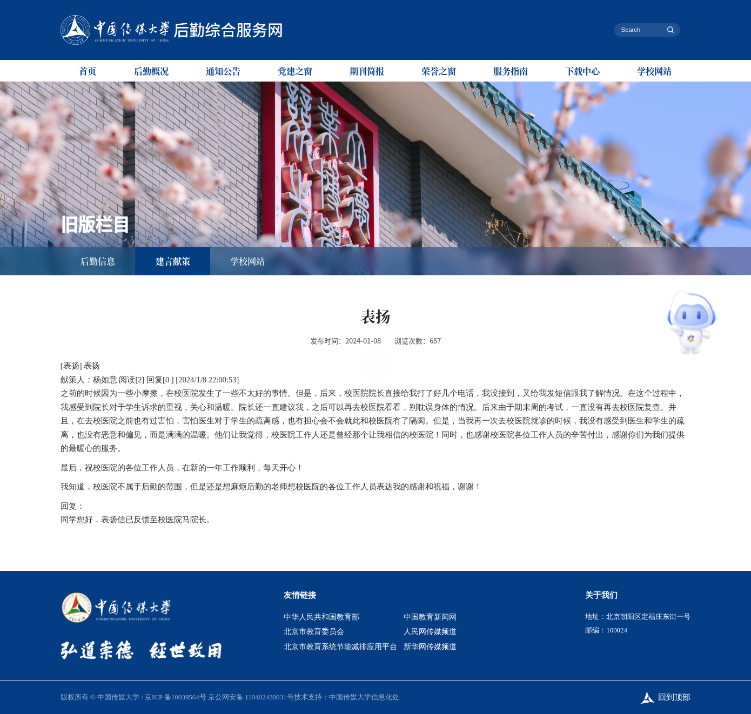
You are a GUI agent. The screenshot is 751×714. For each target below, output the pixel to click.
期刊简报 (367, 70)
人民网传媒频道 (430, 632)
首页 (87, 70)
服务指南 (510, 70)
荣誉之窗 (438, 70)
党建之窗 (295, 70)
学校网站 (654, 70)
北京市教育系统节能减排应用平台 (340, 647)
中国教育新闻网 (430, 617)
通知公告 (223, 70)
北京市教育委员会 (314, 632)
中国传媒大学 (118, 697)
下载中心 (582, 70)
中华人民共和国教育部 (321, 617)
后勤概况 (151, 70)
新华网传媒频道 (430, 647)
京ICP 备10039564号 (175, 697)
